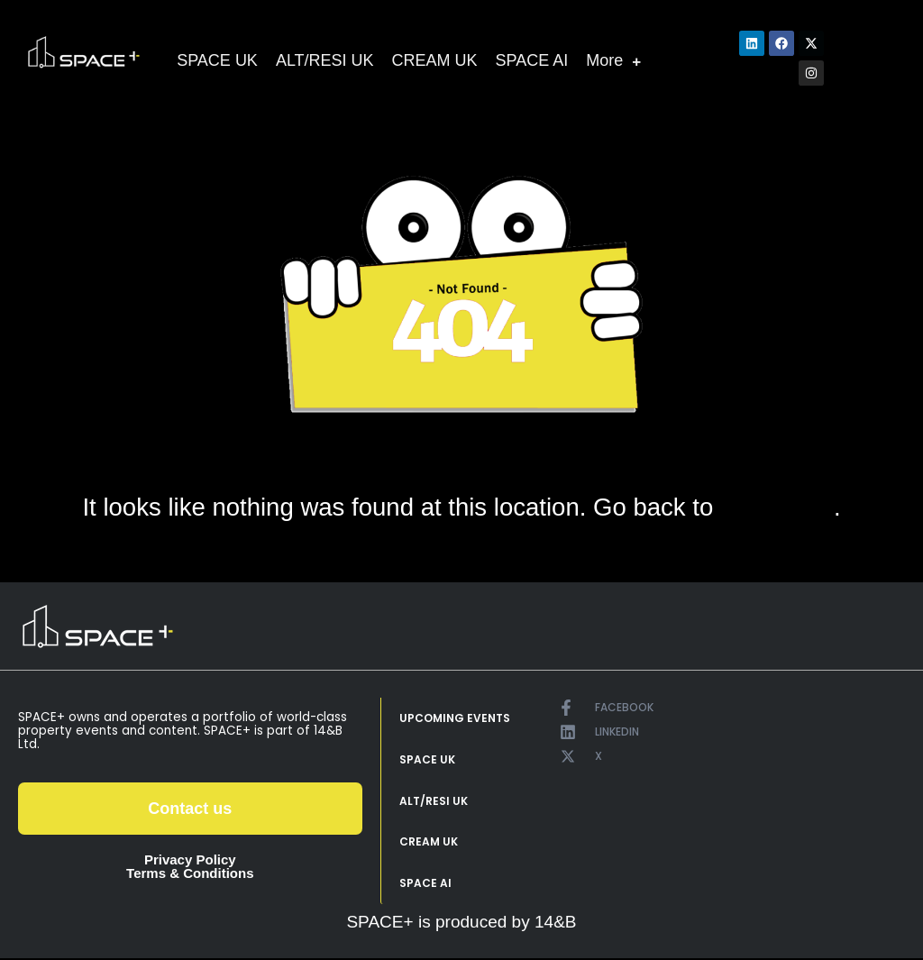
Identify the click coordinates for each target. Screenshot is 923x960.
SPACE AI (532, 60)
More (613, 60)
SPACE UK (217, 60)
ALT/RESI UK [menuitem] (433, 801)
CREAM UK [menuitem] (428, 843)
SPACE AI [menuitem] (425, 884)
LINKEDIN (617, 731)
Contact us (190, 809)
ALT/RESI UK (325, 60)
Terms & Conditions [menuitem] (189, 873)
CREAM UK (435, 60)
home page (776, 507)
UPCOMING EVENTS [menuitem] (454, 719)
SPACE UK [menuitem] (427, 760)
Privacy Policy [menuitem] (190, 859)
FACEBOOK (624, 707)
